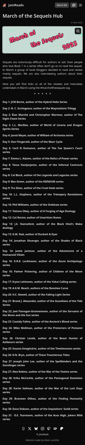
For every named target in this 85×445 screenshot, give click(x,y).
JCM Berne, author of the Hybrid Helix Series (39, 102)
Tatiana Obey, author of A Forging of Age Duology (44, 211)
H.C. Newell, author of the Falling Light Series (41, 294)
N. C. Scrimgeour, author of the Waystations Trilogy (43, 108)
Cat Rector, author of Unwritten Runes (37, 217)
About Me (62, 5)
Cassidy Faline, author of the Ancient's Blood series (45, 321)
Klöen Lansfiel (51, 440)
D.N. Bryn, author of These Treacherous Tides (41, 355)
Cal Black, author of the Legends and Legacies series (44, 175)
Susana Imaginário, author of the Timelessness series (47, 348)
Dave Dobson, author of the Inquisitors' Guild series (45, 409)
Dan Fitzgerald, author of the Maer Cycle (37, 142)
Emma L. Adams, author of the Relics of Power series (44, 158)
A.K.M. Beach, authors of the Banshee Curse (40, 288)
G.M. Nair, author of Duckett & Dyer (35, 234)
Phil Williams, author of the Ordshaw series (40, 204)
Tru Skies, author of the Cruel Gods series (37, 188)
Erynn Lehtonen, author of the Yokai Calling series (44, 282)
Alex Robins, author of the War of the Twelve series (45, 371)
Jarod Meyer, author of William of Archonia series (42, 135)
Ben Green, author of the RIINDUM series (37, 181)
